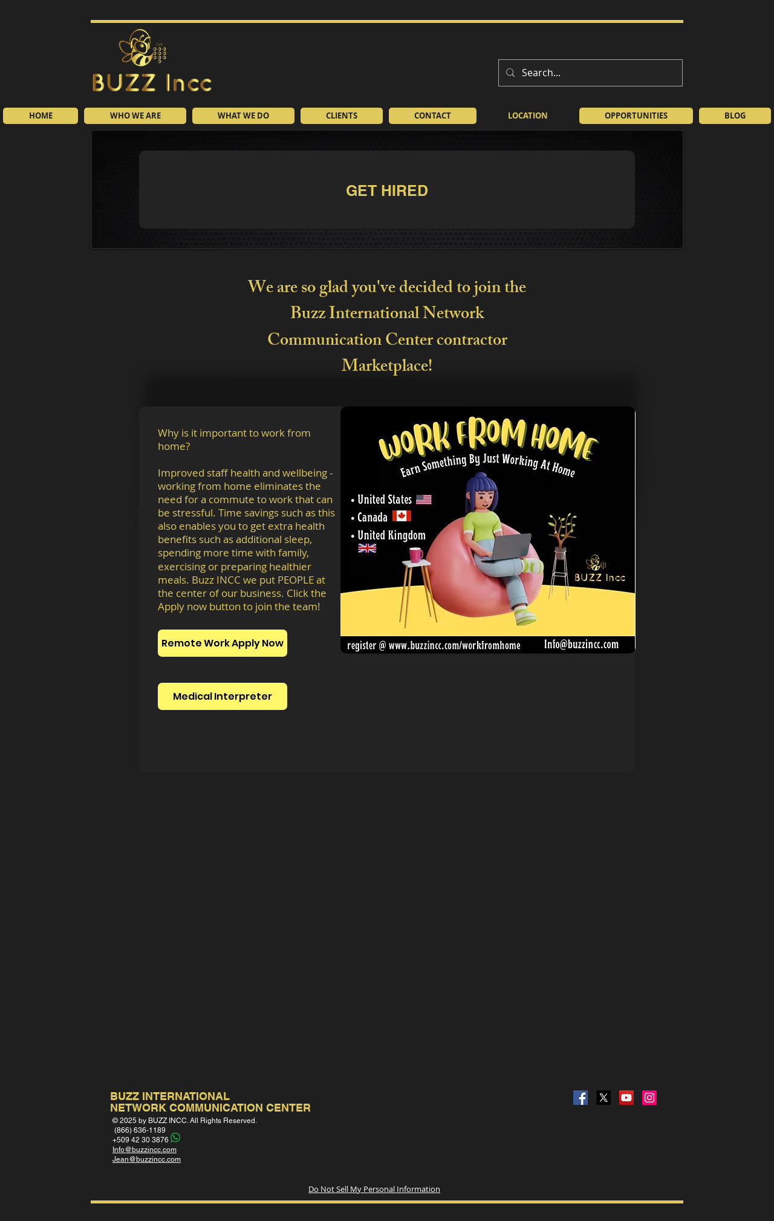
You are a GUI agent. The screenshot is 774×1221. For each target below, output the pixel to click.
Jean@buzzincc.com (146, 1159)
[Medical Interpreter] (222, 696)
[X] (603, 1097)
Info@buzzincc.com (144, 1149)
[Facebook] (580, 1097)
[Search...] (589, 73)
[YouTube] (626, 1097)
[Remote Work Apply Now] (222, 643)
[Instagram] (649, 1097)
